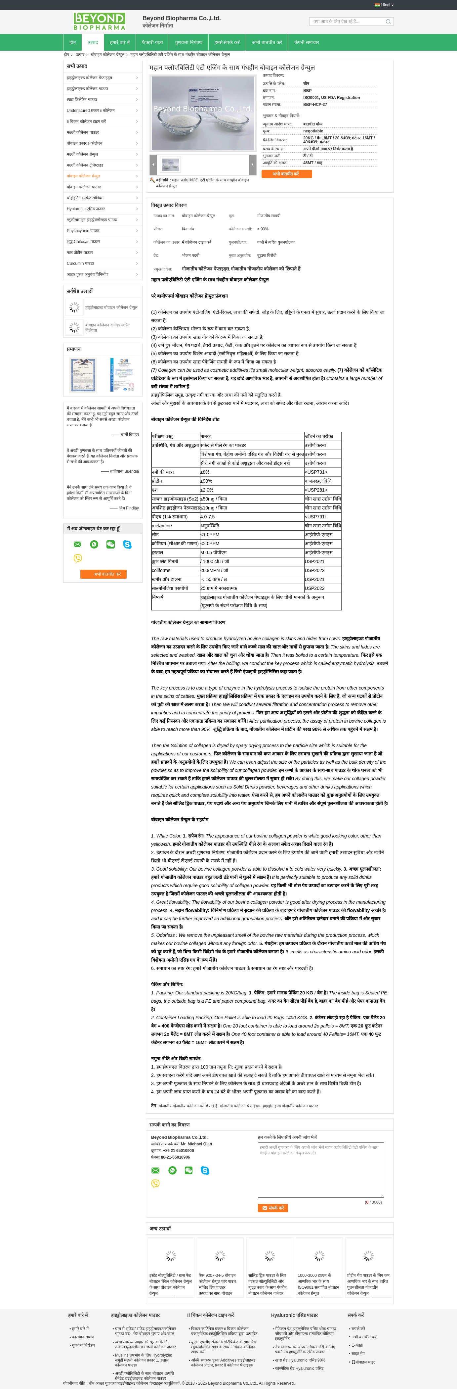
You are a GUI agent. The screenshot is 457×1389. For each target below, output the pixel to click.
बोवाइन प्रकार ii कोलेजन (85, 143)
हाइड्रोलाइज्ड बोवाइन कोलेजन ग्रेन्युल (111, 307)
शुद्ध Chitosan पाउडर (83, 241)
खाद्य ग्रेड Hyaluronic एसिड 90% (300, 1360)
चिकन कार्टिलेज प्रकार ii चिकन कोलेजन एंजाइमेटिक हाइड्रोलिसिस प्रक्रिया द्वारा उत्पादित (224, 1331)
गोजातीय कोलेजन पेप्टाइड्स (240, 1106)
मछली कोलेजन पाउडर (83, 132)
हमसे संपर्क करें (227, 42)
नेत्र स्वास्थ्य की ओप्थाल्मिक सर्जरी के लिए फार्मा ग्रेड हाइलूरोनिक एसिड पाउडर (305, 1349)
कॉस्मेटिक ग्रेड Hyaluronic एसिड (299, 1368)
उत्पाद (93, 42)
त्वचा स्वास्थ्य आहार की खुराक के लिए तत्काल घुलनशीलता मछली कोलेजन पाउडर (145, 1344)
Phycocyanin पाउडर (83, 230)
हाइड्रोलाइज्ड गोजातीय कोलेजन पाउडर (290, 1106)
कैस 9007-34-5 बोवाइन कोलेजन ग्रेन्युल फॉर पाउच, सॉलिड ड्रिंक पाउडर (218, 1281)
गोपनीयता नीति (74, 1383)
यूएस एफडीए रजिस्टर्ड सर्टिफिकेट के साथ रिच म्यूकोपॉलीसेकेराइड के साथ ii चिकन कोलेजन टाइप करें (223, 1347)
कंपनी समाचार (306, 42)
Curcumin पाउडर (80, 263)
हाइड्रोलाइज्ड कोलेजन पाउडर (87, 88)
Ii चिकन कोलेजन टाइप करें (86, 121)
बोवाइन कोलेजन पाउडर (84, 187)
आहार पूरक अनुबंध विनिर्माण (87, 274)
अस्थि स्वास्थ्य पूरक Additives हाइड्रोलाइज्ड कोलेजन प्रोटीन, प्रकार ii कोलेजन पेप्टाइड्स (223, 1362)
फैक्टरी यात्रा (152, 42)
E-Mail (357, 1345)
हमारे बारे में (120, 42)
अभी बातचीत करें (267, 42)
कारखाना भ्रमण (83, 1337)
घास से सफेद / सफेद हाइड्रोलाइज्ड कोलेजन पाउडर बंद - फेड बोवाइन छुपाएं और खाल (145, 1331)
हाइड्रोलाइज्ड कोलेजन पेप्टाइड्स (89, 77)
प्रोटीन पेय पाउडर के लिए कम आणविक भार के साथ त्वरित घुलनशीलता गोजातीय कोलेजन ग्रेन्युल (368, 1284)
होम (72, 42)
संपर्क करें (358, 1328)
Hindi (385, 5)
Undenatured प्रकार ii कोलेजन (91, 110)
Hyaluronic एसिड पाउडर (86, 209)
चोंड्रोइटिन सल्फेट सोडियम (85, 198)
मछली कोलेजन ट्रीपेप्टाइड (85, 165)
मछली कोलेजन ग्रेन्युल (82, 154)
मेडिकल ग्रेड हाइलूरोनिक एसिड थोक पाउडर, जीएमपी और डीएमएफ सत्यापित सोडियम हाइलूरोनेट (306, 1333)
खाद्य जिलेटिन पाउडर (82, 99)
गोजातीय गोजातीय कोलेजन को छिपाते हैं (188, 1106)
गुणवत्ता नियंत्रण (188, 42)
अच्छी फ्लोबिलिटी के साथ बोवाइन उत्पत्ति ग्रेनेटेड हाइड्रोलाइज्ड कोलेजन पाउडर (144, 1376)
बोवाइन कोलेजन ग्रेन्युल (107, 54)
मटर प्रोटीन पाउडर (80, 252)
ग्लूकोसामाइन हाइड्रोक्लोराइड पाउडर (92, 219)
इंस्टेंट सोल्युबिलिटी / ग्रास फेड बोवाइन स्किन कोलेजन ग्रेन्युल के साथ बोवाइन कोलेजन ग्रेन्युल (170, 1284)
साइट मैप (358, 1353)
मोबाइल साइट (363, 1362)
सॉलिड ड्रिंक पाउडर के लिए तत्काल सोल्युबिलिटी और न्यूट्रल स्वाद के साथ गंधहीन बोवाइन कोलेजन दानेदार (267, 1284)
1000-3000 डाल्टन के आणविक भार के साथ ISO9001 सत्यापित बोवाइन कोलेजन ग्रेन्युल (318, 1284)
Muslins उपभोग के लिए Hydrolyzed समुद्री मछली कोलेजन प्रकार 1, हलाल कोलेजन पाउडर (143, 1360)
